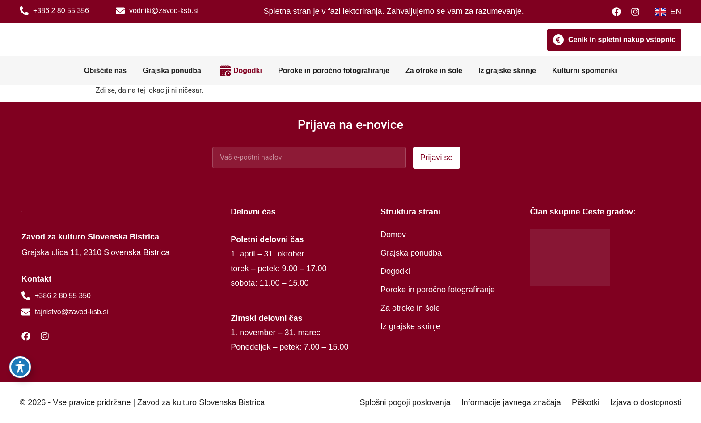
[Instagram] (637, 11)
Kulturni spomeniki (584, 70)
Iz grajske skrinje (507, 70)
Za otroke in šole (433, 70)
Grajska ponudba (172, 70)
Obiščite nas (105, 70)
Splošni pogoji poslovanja (405, 402)
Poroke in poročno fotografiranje (333, 70)
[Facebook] (618, 11)
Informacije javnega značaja (511, 402)
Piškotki (586, 402)
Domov (393, 234)
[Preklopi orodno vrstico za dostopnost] (20, 367)
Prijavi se (436, 157)
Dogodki (247, 70)
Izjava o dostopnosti (645, 402)
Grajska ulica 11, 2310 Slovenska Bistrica (95, 252)
